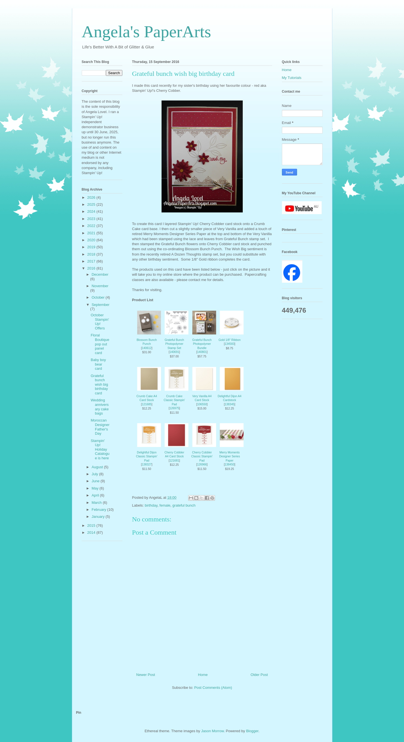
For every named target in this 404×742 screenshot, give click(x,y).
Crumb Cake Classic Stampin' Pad (174, 400)
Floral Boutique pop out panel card (100, 344)
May (95, 488)
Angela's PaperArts (146, 31)
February (99, 509)
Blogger (252, 731)
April (96, 495)
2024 (92, 211)
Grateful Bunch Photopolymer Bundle (202, 344)
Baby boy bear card (98, 364)
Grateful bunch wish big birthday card (99, 384)
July (95, 474)
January (99, 516)
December (100, 274)
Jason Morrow (212, 731)
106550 (202, 404)
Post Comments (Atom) (213, 687)
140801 (202, 352)
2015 (92, 525)
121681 (174, 460)
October (99, 297)
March (97, 502)
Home (203, 675)
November (100, 286)
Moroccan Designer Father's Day (100, 427)
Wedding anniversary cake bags (100, 406)
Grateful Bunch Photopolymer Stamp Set (174, 344)
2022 (92, 226)
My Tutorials (292, 78)
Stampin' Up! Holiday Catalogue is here (100, 449)
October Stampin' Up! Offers (100, 321)
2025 (92, 204)
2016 (92, 268)
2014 (92, 532)
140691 (174, 352)
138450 (230, 464)
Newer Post (145, 675)
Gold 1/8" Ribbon (229, 339)
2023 (92, 219)
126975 (174, 408)
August (98, 467)
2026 (92, 197)
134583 (230, 343)
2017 (92, 261)
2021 (92, 233)
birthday (151, 505)
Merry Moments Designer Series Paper (229, 456)
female (165, 505)
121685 (147, 404)
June (96, 481)
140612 (147, 348)
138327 (147, 464)
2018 (92, 254)
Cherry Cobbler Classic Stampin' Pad (201, 456)
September (100, 305)
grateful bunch (183, 505)
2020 (92, 240)
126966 (202, 464)
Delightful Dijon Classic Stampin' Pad (146, 456)
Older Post (259, 675)
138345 (230, 404)
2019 (92, 247)
